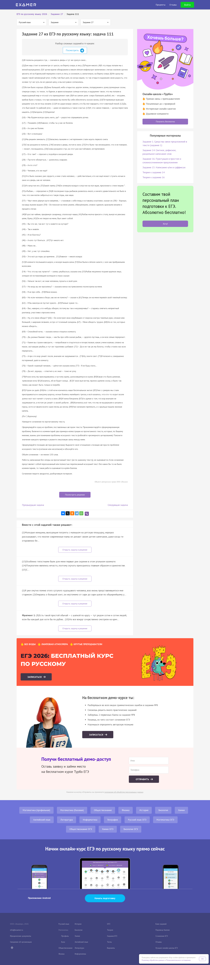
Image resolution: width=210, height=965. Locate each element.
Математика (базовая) (72, 810)
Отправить (143, 779)
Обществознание (103, 810)
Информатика (90, 819)
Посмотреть (75, 50)
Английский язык (41, 819)
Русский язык (64, 924)
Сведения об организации (21, 942)
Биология (163, 810)
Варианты (111, 948)
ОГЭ (108, 924)
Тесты (109, 942)
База (63, 942)
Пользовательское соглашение (178, 960)
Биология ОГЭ (130, 829)
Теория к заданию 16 (153, 177)
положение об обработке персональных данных (123, 792)
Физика (125, 810)
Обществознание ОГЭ (80, 829)
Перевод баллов (162, 930)
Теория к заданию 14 (153, 172)
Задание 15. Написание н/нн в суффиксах (163, 167)
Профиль (65, 936)
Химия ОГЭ (107, 829)
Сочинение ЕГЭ (161, 936)
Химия (181, 810)
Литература (66, 819)
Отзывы (158, 942)
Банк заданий (160, 924)
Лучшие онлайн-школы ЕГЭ (166, 948)
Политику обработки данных (153, 960)
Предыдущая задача (33, 504)
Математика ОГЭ (165, 819)
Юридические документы (20, 936)
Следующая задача (118, 504)
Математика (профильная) (36, 810)
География (112, 819)
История (143, 810)
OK (202, 959)
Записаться (34, 676)
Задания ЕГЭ (112, 936)
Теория (110, 930)
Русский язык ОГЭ (137, 819)
